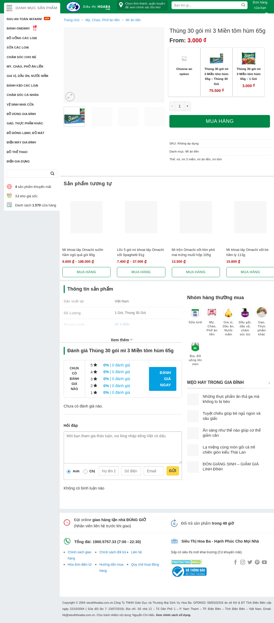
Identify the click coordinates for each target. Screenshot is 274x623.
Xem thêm (122, 339)
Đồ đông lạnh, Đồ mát (25, 133)
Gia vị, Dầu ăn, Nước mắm (27, 75)
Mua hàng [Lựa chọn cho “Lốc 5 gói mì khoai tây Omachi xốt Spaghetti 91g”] (141, 272)
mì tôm (217, 159)
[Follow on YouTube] (264, 562)
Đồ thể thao (17, 152)
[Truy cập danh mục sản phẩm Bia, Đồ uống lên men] (195, 356)
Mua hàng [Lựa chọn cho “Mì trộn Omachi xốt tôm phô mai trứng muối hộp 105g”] (196, 272)
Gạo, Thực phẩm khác (25, 123)
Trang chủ (71, 20)
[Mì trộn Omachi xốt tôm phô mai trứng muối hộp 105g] (196, 217)
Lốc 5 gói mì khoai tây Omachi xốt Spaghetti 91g (140, 252)
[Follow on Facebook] (235, 562)
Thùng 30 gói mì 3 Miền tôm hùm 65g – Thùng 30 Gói (216, 76)
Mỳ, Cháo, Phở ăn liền (25, 66)
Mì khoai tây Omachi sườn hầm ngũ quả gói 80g (82, 252)
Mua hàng (220, 121)
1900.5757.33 (104, 542)
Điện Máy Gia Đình (21, 142)
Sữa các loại (18, 47)
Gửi (172, 471)
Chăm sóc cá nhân (23, 95)
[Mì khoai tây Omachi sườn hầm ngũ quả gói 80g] (86, 217)
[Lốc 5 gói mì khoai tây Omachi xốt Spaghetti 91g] (141, 217)
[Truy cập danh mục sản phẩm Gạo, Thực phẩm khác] (261, 324)
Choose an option (184, 71)
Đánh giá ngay (165, 378)
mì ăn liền (204, 159)
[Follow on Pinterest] (257, 562)
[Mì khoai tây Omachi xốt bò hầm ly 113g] (250, 217)
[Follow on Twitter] (250, 562)
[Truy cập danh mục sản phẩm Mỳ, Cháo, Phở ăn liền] (212, 324)
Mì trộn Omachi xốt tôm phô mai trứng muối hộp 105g (193, 252)
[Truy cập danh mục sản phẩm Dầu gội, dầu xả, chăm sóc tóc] (245, 324)
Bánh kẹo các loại (22, 85)
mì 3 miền (188, 159)
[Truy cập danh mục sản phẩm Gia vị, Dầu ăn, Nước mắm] (228, 324)
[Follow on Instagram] (242, 562)
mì (178, 159)
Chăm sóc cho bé (21, 57)
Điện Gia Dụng (18, 161)
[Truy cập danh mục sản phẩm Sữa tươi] (195, 318)
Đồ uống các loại (22, 38)
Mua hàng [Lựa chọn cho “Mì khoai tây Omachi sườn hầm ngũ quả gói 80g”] (86, 272)
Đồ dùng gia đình (21, 114)
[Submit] (52, 174)
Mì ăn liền (192, 151)
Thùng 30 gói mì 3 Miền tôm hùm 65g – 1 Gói (248, 73)
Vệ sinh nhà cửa (20, 104)
